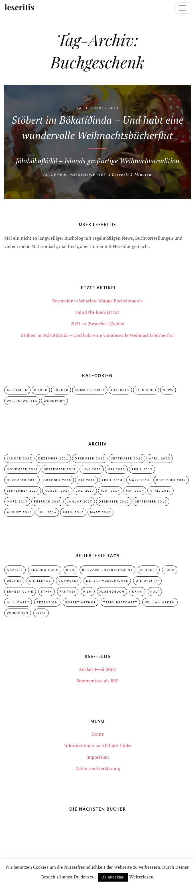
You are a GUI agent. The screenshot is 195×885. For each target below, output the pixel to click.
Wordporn (54, 400)
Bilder (40, 390)
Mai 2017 (135, 490)
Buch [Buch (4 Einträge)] (169, 569)
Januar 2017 (79, 501)
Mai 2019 (116, 469)
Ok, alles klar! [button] (113, 877)
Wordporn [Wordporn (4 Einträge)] (18, 613)
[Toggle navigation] (182, 8)
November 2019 (22, 469)
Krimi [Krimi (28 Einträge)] (137, 591)
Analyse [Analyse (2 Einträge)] (15, 569)
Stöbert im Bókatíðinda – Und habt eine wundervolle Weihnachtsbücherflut (97, 335)
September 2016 (151, 501)
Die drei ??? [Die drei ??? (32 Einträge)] (147, 580)
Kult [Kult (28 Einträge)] (154, 591)
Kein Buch (146, 390)
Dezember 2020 (90, 458)
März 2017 (17, 501)
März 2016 (100, 512)
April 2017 (160, 490)
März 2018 (139, 480)
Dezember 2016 (114, 501)
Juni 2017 (110, 490)
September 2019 (60, 469)
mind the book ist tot (97, 312)
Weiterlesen (141, 877)
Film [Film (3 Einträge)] (87, 591)
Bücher (61, 390)
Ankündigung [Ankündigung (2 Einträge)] (45, 569)
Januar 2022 (19, 458)
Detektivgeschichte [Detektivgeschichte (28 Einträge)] (107, 580)
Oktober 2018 (57, 480)
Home (98, 734)
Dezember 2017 (171, 480)
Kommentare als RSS (97, 681)
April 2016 (73, 512)
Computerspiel (90, 390)
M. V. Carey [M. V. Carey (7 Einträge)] (18, 602)
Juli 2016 (47, 512)
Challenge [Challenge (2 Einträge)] (40, 580)
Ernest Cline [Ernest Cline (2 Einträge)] (20, 591)
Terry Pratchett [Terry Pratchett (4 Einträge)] (120, 602)
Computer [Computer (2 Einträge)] (68, 580)
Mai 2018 (86, 480)
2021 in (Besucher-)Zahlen (98, 323)
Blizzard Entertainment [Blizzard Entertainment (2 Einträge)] (107, 569)
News (168, 390)
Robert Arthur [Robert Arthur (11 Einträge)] (80, 602)
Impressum (97, 757)
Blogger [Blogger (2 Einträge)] (148, 569)
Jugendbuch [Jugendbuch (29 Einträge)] (112, 591)
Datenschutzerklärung (97, 768)
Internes (120, 390)
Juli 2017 (85, 490)
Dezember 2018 (22, 480)
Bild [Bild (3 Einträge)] (70, 569)
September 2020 (127, 458)
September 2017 (22, 490)
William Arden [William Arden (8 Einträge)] (160, 602)
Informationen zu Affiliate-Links (97, 745)
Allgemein (55, 175)
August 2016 (19, 512)
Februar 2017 (47, 501)
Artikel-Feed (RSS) (97, 669)
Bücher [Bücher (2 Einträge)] (14, 580)
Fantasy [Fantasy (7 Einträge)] (68, 591)
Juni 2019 (91, 469)
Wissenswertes (88, 175)
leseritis (19, 7)
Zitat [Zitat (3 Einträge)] (41, 613)
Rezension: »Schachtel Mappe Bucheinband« (97, 301)
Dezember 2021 (53, 458)
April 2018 (112, 480)
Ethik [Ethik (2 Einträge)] (46, 591)
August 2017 (57, 490)
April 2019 (142, 469)
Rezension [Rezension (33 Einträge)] (47, 602)
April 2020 (159, 458)
